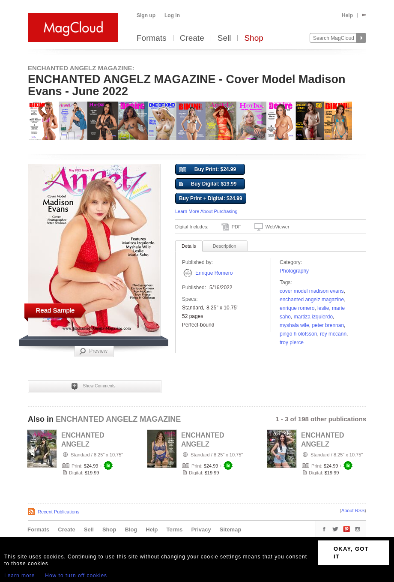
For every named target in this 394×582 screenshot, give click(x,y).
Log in (172, 15)
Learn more (19, 576)
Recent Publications (58, 511)
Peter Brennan (328, 325)
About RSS (352, 510)
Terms (174, 529)
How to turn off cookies (76, 576)
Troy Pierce (292, 342)
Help (347, 15)
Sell (224, 38)
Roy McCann (333, 334)
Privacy (201, 529)
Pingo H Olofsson (298, 334)
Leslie (323, 308)
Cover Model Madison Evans (311, 291)
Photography (294, 271)
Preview (93, 351)
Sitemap (231, 529)
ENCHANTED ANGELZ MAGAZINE (312, 300)
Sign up (146, 15)
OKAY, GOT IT (351, 553)
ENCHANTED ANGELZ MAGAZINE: (81, 68)
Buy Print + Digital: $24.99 (210, 198)
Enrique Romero (214, 273)
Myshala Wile (294, 325)
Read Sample (55, 310)
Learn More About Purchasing (206, 211)
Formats (152, 38)
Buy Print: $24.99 (207, 169)
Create (192, 38)
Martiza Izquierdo (313, 317)
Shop (253, 38)
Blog (131, 529)
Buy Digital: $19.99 (207, 184)
